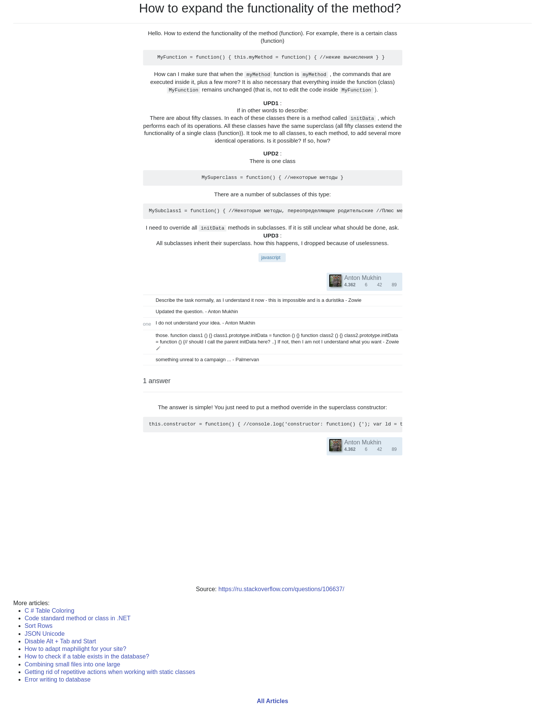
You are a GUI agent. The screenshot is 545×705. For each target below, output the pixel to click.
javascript (270, 257)
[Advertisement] (272, 525)
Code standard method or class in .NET (78, 618)
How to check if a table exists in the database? (87, 656)
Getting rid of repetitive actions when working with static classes (110, 672)
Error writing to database (57, 679)
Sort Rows (39, 626)
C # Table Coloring (49, 610)
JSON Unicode (45, 633)
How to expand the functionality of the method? (270, 8)
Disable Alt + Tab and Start (60, 641)
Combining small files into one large (72, 664)
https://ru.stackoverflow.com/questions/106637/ (281, 589)
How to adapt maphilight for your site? (75, 649)
